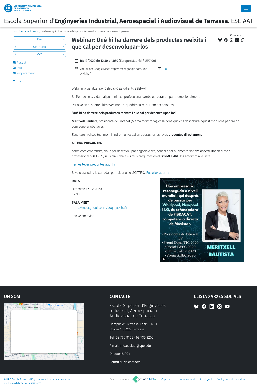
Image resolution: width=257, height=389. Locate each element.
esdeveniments (29, 31)
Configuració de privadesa (231, 379)
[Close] (246, 8)
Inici (15, 31)
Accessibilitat (187, 379)
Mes (39, 54)
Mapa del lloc (168, 379)
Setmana (39, 47)
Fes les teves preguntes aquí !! (92, 164)
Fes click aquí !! (156, 172)
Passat (21, 62)
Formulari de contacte (125, 362)
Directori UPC (119, 354)
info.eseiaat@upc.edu (135, 346)
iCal (165, 69)
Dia (39, 39)
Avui (19, 68)
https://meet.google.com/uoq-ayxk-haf (99, 208)
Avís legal (205, 379)
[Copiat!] (242, 40)
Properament (25, 73)
